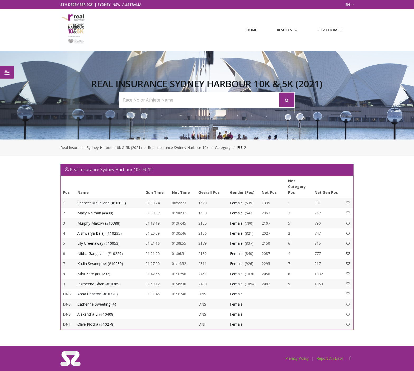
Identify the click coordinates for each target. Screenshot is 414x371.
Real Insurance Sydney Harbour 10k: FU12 (111, 169)
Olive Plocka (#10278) (96, 324)
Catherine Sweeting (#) (96, 304)
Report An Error (330, 358)
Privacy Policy (297, 358)
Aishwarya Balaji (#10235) (99, 233)
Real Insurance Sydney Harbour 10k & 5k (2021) (101, 147)
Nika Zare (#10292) (93, 273)
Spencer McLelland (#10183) (101, 202)
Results (284, 29)
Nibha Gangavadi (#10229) (100, 253)
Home (252, 29)
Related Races (330, 29)
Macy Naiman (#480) (95, 212)
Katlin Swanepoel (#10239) (100, 263)
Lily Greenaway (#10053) (98, 243)
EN (349, 4)
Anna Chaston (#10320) (97, 293)
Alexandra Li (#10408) (96, 314)
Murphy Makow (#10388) (98, 223)
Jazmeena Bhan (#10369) (99, 283)
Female (236, 202)
